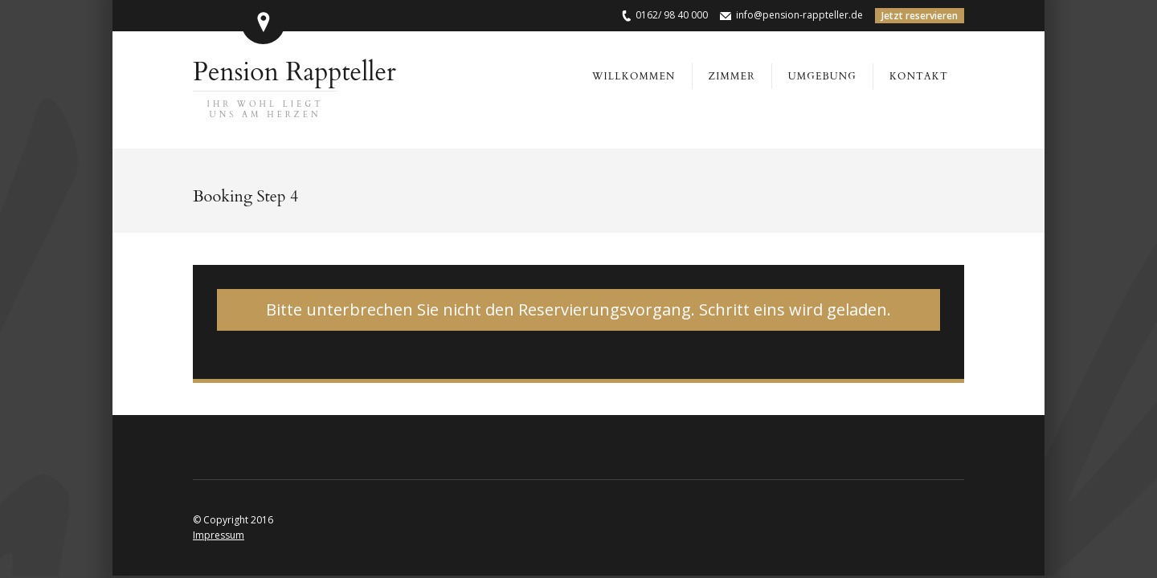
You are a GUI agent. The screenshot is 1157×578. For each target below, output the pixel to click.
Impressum (218, 535)
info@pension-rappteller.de (799, 15)
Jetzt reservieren (919, 15)
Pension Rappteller (294, 87)
